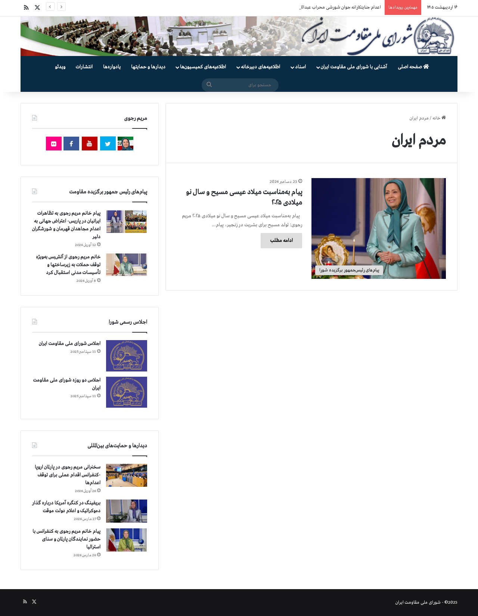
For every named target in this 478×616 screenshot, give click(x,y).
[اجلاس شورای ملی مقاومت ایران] (126, 355)
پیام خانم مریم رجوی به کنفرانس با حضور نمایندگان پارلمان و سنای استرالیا (66, 539)
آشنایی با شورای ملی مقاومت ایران (354, 67)
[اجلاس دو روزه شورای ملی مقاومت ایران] (126, 392)
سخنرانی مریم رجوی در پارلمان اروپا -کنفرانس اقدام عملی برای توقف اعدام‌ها (67, 475)
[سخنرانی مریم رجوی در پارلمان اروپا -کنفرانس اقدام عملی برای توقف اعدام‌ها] (126, 475)
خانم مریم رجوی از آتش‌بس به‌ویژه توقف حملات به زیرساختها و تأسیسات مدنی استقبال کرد (68, 265)
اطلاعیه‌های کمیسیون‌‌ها (203, 67)
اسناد (300, 67)
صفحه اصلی (413, 67)
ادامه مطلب (281, 240)
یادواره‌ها (112, 67)
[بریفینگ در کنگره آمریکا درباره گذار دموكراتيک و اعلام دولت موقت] (126, 511)
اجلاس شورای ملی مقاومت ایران (69, 343)
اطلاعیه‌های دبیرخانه (260, 67)
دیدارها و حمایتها (148, 67)
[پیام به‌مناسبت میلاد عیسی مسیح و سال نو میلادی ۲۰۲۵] (378, 228)
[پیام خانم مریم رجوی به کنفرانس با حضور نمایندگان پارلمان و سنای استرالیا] (126, 540)
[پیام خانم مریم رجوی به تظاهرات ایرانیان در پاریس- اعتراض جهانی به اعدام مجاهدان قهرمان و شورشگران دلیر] (126, 221)
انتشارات (84, 67)
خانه (439, 118)
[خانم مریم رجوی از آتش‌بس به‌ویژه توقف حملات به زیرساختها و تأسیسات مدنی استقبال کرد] (126, 264)
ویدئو (60, 67)
